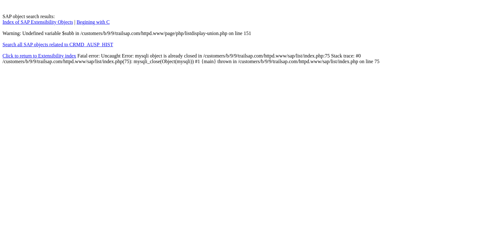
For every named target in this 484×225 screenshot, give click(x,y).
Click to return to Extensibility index (39, 55)
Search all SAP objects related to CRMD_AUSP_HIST (58, 44)
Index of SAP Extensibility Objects (38, 22)
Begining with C (93, 22)
